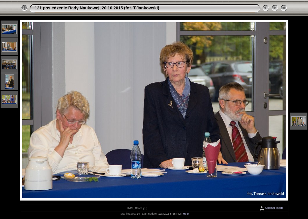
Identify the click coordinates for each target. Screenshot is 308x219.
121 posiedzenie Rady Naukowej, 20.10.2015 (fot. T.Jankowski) (97, 8)
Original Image (271, 207)
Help (186, 213)
